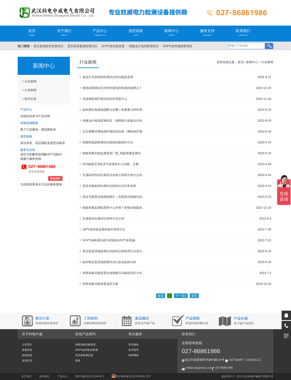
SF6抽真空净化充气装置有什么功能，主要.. (111, 164)
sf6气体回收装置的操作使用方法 (103, 229)
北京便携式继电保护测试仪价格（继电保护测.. (113, 131)
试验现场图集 (29, 123)
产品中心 (100, 32)
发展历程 (27, 349)
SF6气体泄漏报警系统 (177, 46)
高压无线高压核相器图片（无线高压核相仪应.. (113, 196)
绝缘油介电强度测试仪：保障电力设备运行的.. (113, 120)
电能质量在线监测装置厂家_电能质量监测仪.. (112, 153)
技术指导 (133, 349)
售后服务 (135, 334)
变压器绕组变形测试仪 (48, 46)
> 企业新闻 (29, 81)
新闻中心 (171, 32)
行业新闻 (267, 62)
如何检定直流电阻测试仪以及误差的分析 (109, 262)
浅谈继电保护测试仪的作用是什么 (104, 98)
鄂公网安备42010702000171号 (131, 376)
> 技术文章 (29, 98)
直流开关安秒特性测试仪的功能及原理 (107, 77)
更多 (77, 360)
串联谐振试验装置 (85, 344)
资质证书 (27, 360)
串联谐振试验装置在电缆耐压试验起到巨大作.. (113, 273)
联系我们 (243, 32)
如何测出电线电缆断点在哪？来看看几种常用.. (113, 109)
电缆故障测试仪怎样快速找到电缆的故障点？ (112, 88)
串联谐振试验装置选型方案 (100, 283)
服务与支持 (27, 149)
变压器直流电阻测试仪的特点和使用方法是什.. (113, 251)
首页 (32, 32)
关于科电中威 (32, 334)
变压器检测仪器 (84, 355)
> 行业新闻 (29, 90)
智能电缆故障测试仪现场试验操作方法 (107, 142)
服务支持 (207, 32)
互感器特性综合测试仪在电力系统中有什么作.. (113, 175)
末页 (194, 295)
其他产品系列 (85, 334)
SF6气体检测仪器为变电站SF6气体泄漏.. (109, 240)
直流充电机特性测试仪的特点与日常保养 (109, 186)
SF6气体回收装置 (113, 46)
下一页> (181, 295)
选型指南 (135, 32)
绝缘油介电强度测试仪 (144, 46)
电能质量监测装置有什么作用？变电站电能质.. (113, 207)
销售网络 (133, 355)
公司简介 (27, 344)
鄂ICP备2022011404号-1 (90, 376)
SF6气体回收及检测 (86, 349)
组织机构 (27, 355)
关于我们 (64, 32)
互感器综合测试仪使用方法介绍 (103, 218)
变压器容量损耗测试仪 (82, 46)
